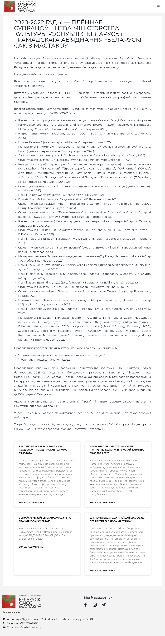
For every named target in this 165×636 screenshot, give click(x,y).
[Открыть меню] (158, 6)
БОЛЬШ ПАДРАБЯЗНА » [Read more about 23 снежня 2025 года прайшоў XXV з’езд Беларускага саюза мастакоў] (102, 570)
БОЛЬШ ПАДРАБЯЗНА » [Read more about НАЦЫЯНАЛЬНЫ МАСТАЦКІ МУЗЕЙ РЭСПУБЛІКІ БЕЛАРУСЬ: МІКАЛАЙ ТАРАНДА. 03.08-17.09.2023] (102, 502)
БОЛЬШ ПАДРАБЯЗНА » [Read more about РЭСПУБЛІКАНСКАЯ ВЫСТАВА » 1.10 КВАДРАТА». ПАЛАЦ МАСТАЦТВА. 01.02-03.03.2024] (31, 502)
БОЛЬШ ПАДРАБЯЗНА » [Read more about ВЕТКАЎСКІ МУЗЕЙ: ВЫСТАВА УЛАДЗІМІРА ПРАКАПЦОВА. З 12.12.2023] (31, 547)
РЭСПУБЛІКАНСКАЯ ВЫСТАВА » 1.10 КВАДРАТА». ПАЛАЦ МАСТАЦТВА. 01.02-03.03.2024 (43, 450)
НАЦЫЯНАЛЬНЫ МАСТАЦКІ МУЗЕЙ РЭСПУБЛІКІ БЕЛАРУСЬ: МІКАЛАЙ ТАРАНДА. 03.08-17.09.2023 (117, 450)
